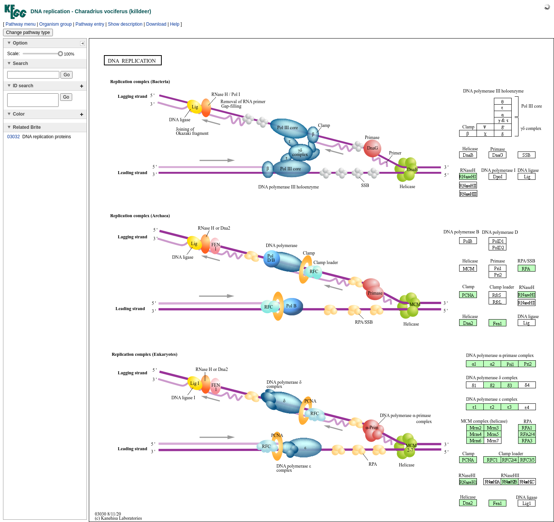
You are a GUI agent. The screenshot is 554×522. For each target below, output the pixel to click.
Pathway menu (21, 24)
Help (175, 24)
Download (156, 24)
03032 (13, 139)
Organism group (55, 24)
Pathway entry (90, 24)
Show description (125, 24)
